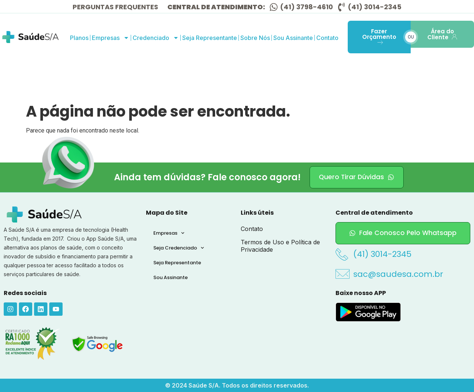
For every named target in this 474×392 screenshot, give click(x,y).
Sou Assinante (293, 37)
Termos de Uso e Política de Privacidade (280, 245)
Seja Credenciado (178, 247)
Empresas (110, 37)
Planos (79, 37)
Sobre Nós (255, 37)
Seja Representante (209, 37)
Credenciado (156, 37)
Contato (327, 37)
